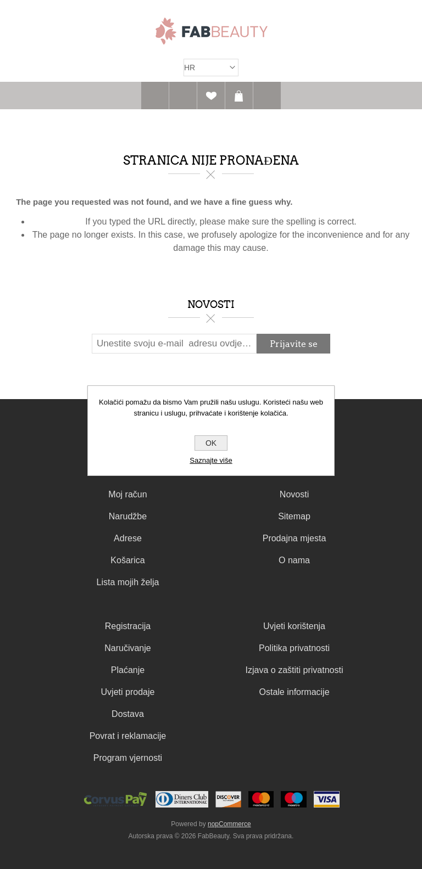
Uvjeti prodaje (128, 692)
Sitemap (294, 516)
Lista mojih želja (128, 582)
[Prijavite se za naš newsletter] (174, 344)
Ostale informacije (294, 692)
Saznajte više (211, 460)
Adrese (128, 538)
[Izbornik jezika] (211, 67)
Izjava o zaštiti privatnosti (294, 670)
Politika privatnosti (294, 648)
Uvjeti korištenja (294, 626)
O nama (294, 560)
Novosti (294, 494)
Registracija (128, 626)
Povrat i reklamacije (128, 736)
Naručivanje (127, 648)
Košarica (239, 95)
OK (211, 443)
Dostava (128, 714)
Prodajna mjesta (294, 538)
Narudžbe (128, 516)
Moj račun (127, 494)
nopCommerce (229, 824)
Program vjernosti (127, 758)
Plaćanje (128, 670)
